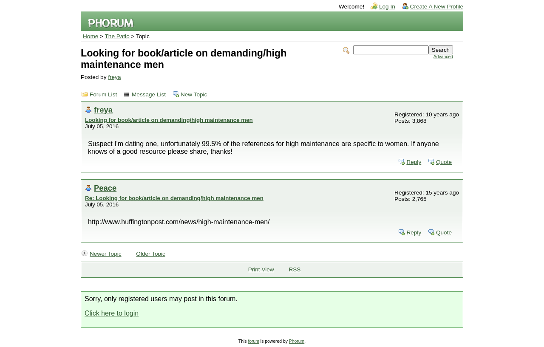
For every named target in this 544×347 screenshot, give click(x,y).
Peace (105, 187)
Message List (149, 94)
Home (90, 36)
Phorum (296, 341)
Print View (261, 269)
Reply (413, 162)
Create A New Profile (436, 6)
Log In (387, 6)
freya (114, 77)
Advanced (443, 56)
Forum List (103, 94)
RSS (294, 269)
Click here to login (112, 313)
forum (253, 341)
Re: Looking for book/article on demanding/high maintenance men (174, 198)
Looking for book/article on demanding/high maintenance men (169, 120)
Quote (444, 162)
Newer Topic (106, 254)
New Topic (194, 94)
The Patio (117, 36)
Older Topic (150, 254)
